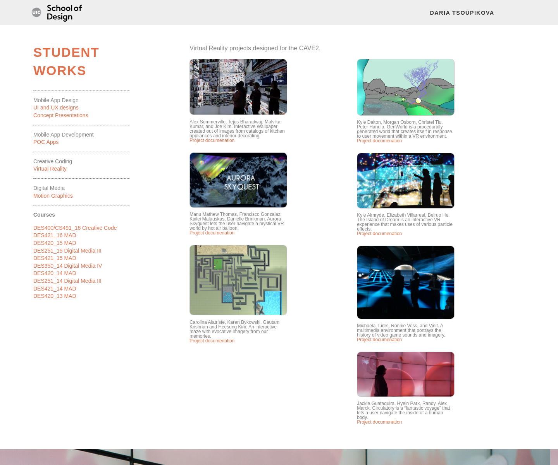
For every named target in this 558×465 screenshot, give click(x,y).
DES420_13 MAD (54, 296)
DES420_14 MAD (54, 273)
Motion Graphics (53, 196)
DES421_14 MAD (54, 288)
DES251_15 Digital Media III (67, 251)
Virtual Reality (50, 169)
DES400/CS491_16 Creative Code (75, 228)
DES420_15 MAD (54, 243)
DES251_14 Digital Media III (67, 281)
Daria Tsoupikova (462, 13)
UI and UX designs (56, 107)
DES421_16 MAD (54, 235)
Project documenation (211, 140)
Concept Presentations (60, 115)
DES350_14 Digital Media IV (67, 266)
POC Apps (46, 142)
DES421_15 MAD (54, 258)
